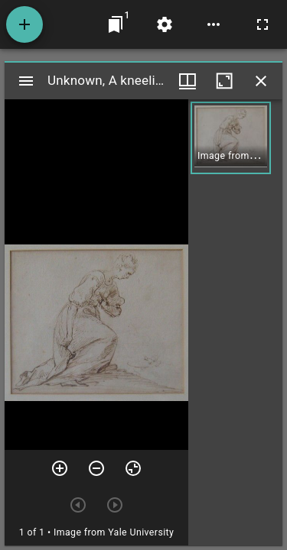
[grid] (235, 322)
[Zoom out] (96, 468)
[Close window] (261, 81)
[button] (230, 137)
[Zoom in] (59, 468)
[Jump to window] (115, 24)
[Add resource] (24, 24)
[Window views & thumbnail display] (187, 81)
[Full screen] (262, 24)
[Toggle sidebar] (26, 81)
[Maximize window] (224, 81)
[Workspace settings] (164, 24)
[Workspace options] (213, 24)
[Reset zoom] (133, 468)
